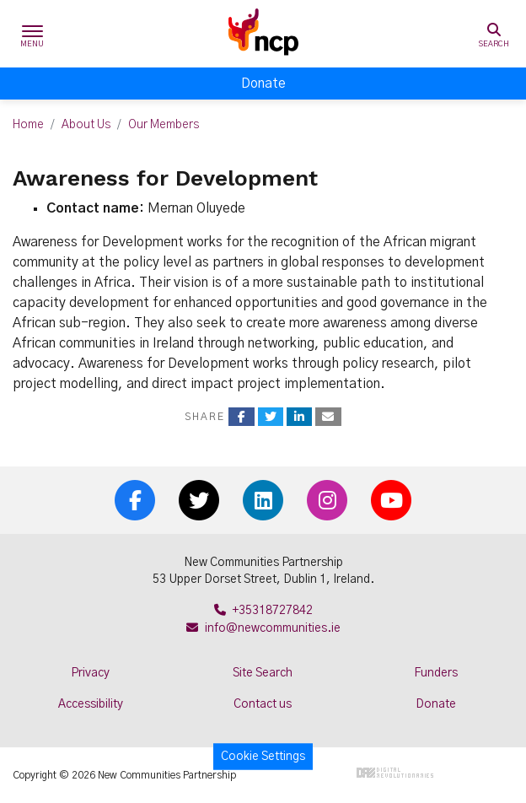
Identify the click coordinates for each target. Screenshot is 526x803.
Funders (436, 673)
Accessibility (90, 704)
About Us (86, 125)
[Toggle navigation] (32, 34)
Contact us (262, 704)
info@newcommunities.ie (263, 628)
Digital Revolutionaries (395, 773)
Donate (263, 83)
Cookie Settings (263, 757)
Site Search (263, 673)
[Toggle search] (494, 34)
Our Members (163, 125)
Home (28, 125)
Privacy (90, 673)
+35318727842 (263, 611)
